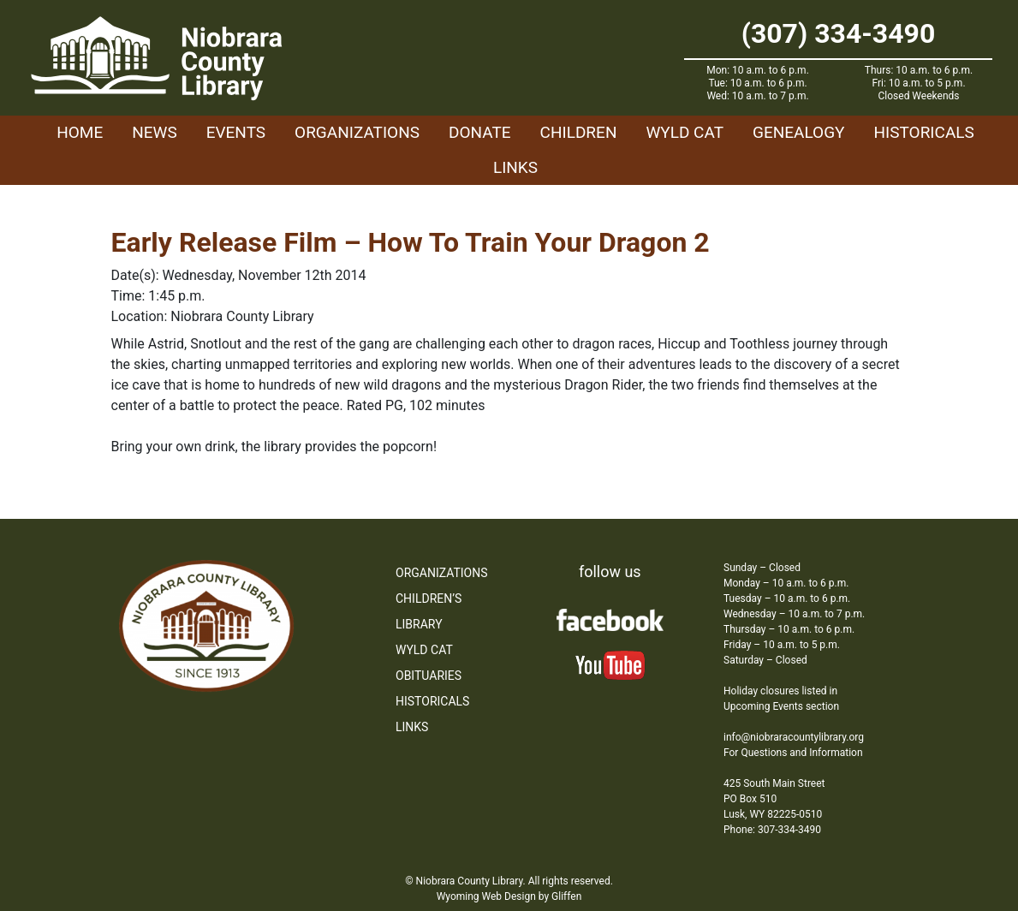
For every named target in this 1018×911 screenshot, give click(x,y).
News (154, 132)
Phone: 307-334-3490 (772, 830)
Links (515, 167)
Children (578, 132)
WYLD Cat (684, 132)
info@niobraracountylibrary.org (793, 737)
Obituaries (428, 675)
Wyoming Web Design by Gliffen (509, 896)
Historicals (923, 132)
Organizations (357, 132)
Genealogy (799, 132)
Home (80, 132)
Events (235, 132)
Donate (480, 132)
